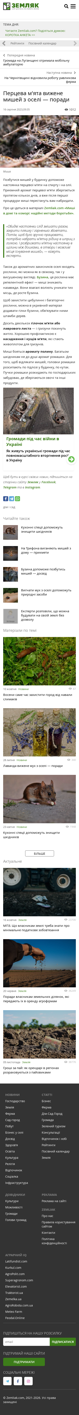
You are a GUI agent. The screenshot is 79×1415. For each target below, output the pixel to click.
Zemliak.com (54, 208)
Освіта (10, 1151)
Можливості (14, 1207)
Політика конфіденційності (54, 1241)
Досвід (10, 1139)
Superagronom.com (19, 1280)
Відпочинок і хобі (54, 1139)
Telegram (9, 487)
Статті (47, 1095)
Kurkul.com (13, 1268)
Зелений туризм (53, 1126)
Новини (23, 689)
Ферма (10, 1114)
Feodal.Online (15, 1318)
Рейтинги (17, 43)
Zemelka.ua (13, 1299)
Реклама (49, 1194)
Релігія (10, 1164)
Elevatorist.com (16, 1286)
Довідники (15, 1194)
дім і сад (9, 507)
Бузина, (43, 277)
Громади (11, 1214)
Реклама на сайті (54, 1201)
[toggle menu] (73, 6)
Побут (9, 1126)
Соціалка (11, 1176)
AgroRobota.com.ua (19, 1305)
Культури (12, 1201)
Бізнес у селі (14, 1132)
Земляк (32, 482)
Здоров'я (11, 1145)
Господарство (15, 1101)
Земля (22, 920)
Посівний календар (42, 43)
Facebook (49, 482)
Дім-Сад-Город (52, 1114)
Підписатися (63, 1342)
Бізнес (46, 1101)
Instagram (32, 487)
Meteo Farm (13, 1312)
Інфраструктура (16, 1183)
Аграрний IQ (16, 1255)
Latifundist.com (16, 1261)
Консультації (51, 1132)
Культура (11, 1158)
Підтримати (24, 1362)
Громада (48, 1120)
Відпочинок (13, 1170)
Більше (39, 854)
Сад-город (12, 1120)
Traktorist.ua (14, 1293)
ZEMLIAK (48, 1209)
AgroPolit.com (15, 1274)
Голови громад (15, 1220)
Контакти (48, 1233)
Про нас (47, 1216)
